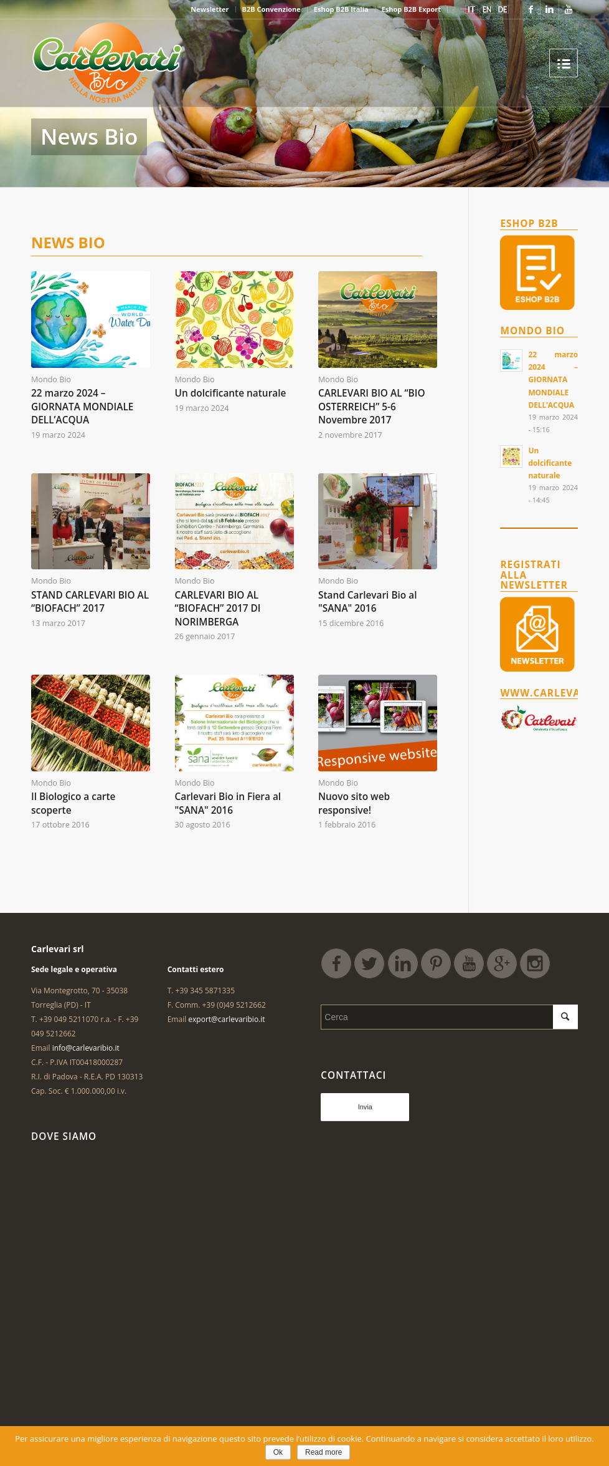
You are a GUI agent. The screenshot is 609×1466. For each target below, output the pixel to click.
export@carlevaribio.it (226, 1019)
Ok (278, 1452)
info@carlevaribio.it (86, 1048)
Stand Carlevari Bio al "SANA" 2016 (367, 602)
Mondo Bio (51, 379)
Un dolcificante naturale (230, 393)
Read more (323, 1452)
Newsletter (210, 9)
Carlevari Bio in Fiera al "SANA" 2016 (228, 803)
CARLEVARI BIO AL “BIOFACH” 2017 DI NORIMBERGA (218, 609)
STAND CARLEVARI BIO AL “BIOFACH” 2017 (90, 602)
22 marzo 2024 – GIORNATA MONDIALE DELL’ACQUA (82, 407)
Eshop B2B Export (411, 9)
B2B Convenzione (271, 9)
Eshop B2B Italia (341, 9)
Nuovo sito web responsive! (354, 803)
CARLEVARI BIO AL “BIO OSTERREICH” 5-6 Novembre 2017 (371, 407)
